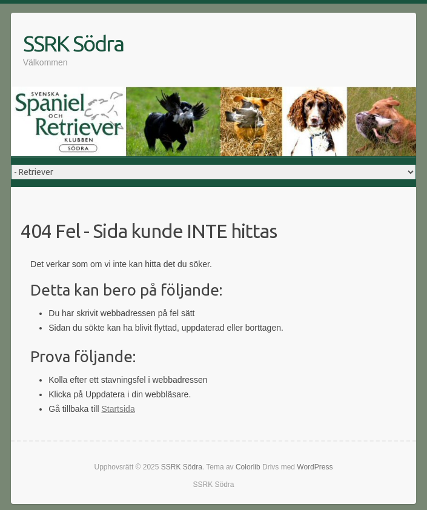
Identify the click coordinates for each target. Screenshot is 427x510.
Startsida (117, 409)
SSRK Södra (73, 43)
